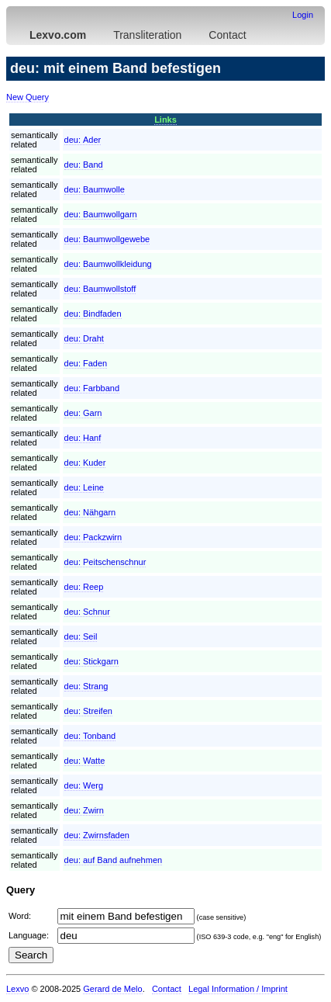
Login (302, 14)
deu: (83, 139)
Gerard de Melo (112, 988)
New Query (27, 97)
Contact (227, 35)
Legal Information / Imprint (238, 988)
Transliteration (147, 35)
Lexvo (17, 988)
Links (165, 119)
